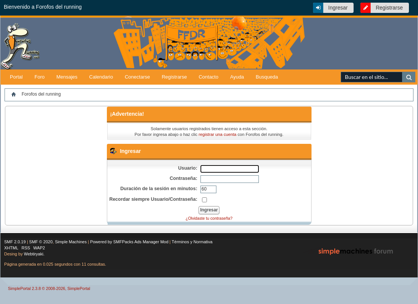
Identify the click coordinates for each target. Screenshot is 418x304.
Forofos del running (41, 94)
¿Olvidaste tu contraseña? (209, 218)
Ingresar (338, 8)
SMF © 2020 (41, 241)
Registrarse (389, 8)
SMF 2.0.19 (15, 241)
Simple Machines (71, 241)
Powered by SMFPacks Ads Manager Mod (129, 241)
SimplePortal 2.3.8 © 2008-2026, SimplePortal (49, 288)
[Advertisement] (329, 57)
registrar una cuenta (217, 134)
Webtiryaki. (34, 254)
